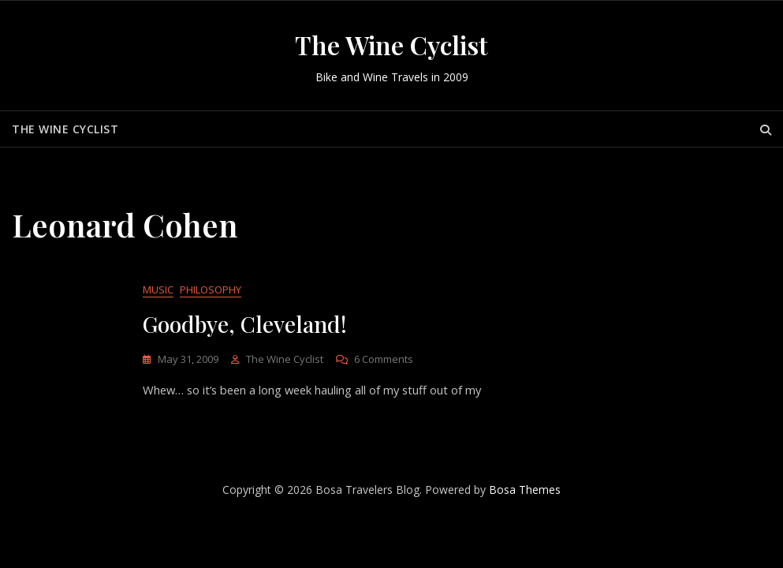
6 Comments (383, 360)
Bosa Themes (525, 491)
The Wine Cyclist (391, 45)
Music (158, 290)
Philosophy (210, 290)
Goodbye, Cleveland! (245, 324)
